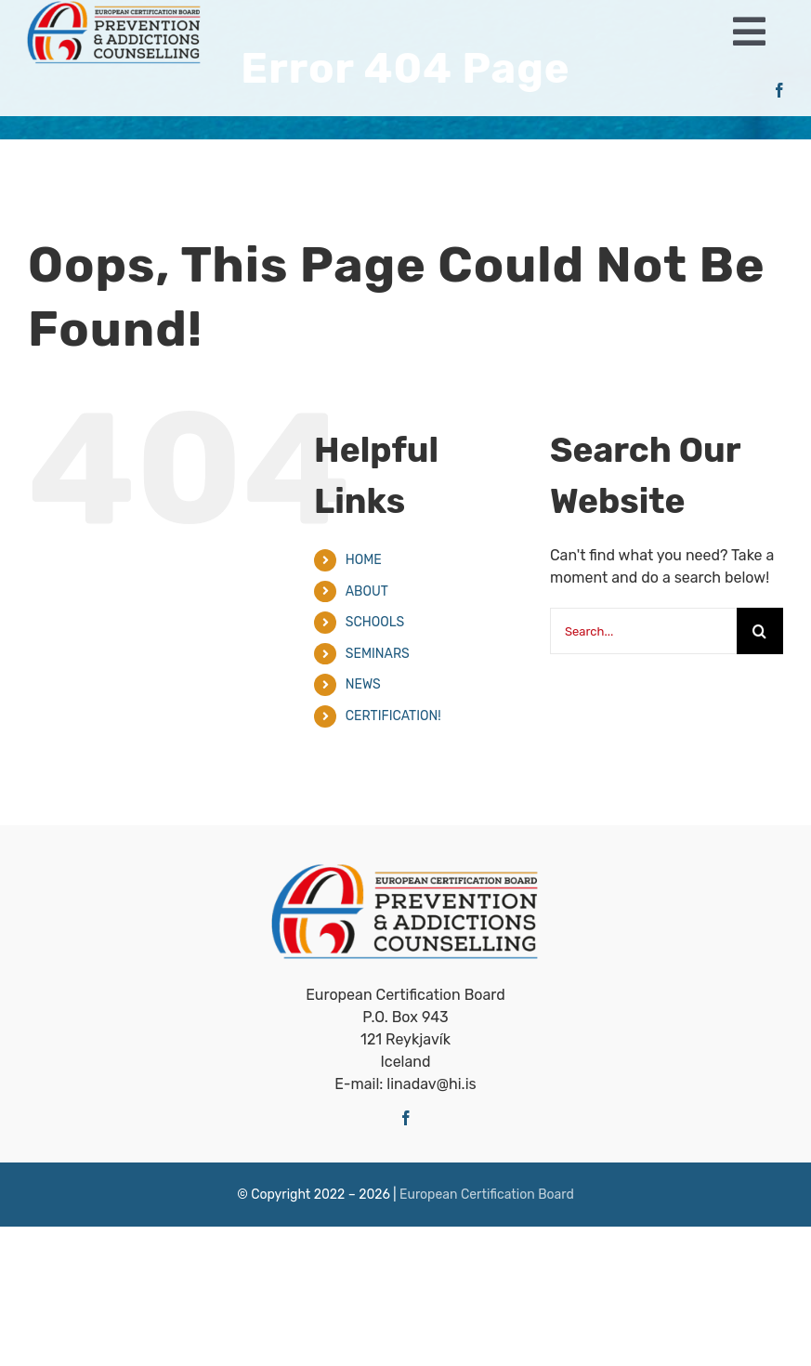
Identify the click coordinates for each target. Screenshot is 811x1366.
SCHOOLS (375, 622)
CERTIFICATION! (393, 716)
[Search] (760, 631)
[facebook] (779, 90)
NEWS (363, 684)
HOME (364, 560)
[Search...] (643, 631)
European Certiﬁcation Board (486, 1194)
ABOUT (367, 591)
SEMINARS (378, 654)
